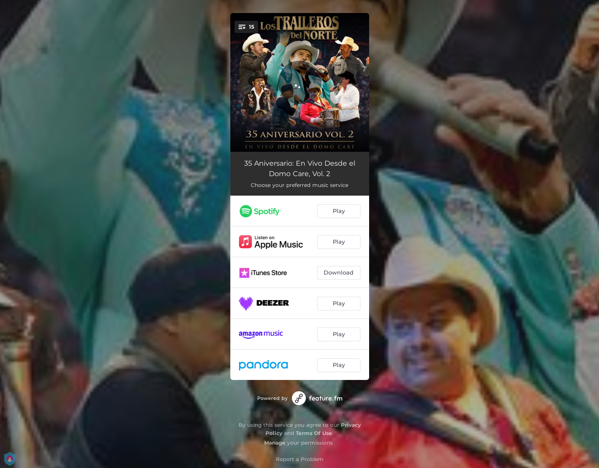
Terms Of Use (314, 433)
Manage (274, 442)
